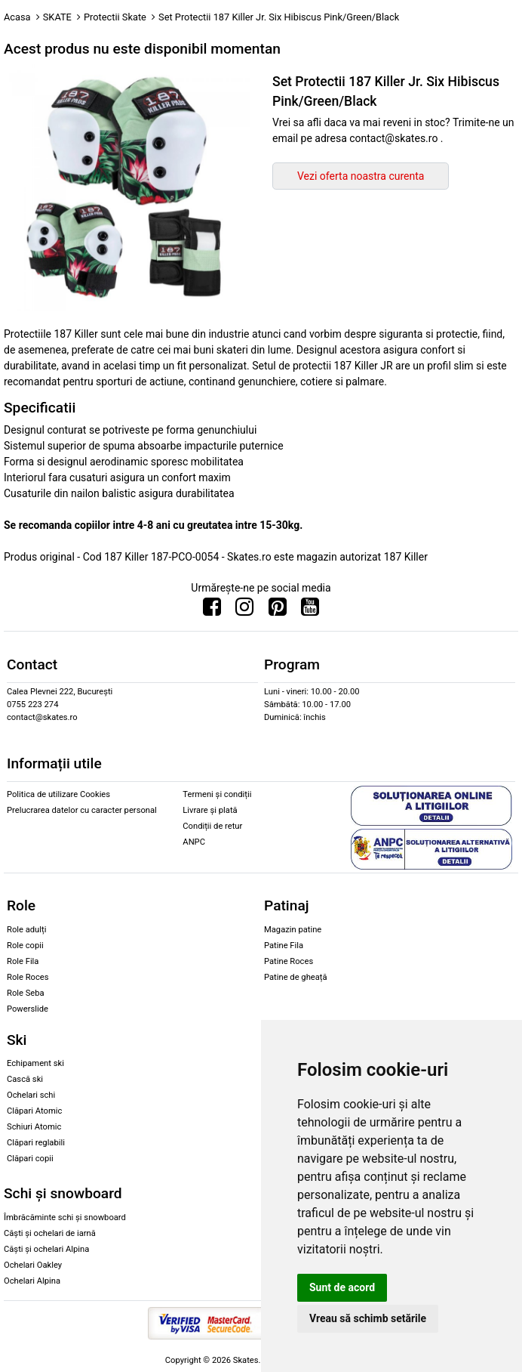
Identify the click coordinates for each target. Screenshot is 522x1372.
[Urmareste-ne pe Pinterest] (278, 610)
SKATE (57, 17)
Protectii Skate (115, 17)
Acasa (17, 17)
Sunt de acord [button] (342, 1287)
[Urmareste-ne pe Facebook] (212, 610)
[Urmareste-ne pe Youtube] (310, 610)
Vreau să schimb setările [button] (367, 1318)
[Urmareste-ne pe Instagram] (244, 610)
